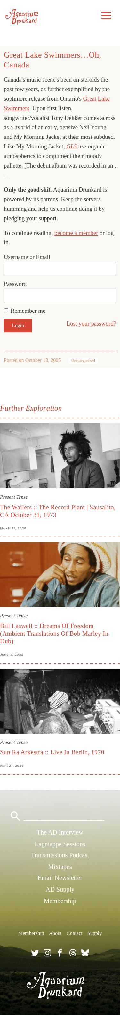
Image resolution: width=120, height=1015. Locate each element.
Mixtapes (60, 866)
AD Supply (60, 889)
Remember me (28, 310)
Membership (60, 900)
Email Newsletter (60, 877)
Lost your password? (91, 323)
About (55, 933)
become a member (76, 233)
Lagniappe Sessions (60, 843)
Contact (75, 933)
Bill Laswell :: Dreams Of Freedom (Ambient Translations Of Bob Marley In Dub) (54, 633)
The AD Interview (60, 832)
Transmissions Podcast (60, 855)
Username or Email (27, 257)
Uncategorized (83, 360)
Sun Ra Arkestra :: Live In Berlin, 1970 (52, 752)
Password (15, 283)
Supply (94, 933)
